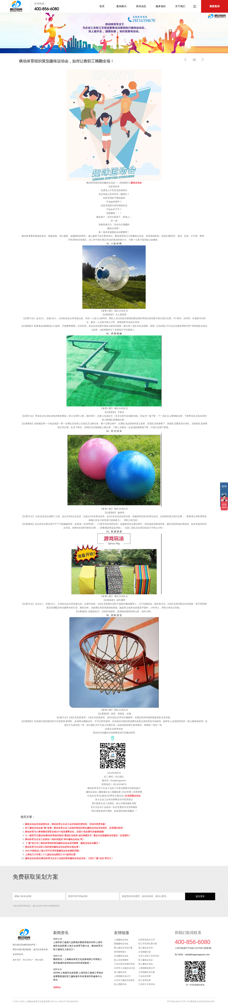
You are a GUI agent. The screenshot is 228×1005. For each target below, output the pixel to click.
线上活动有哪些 (121, 960)
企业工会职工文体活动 (148, 956)
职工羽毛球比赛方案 (147, 943)
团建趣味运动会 (121, 943)
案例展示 (121, 6)
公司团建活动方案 (146, 972)
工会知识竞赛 (144, 976)
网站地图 (39, 960)
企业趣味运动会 (121, 956)
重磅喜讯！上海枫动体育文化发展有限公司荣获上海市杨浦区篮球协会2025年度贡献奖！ (78, 959)
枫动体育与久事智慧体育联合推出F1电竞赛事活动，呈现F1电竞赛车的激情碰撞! (64, 831)
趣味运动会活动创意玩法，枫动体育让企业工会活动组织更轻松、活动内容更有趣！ (66, 824)
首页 (101, 6)
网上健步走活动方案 (123, 948)
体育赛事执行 (120, 952)
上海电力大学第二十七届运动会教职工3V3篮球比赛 (50, 854)
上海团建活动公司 (122, 976)
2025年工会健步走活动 (124, 968)
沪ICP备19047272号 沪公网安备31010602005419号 (191, 1001)
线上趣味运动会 (145, 964)
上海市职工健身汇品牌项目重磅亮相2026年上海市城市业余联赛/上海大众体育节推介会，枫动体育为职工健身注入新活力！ (78, 944)
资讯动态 (141, 6)
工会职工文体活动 (146, 984)
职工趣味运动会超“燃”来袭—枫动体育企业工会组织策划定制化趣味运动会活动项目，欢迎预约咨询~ (74, 828)
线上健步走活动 (145, 948)
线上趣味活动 (120, 972)
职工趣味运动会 (145, 960)
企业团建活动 (144, 952)
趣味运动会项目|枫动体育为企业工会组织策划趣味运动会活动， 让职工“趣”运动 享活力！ (69, 858)
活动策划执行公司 (146, 939)
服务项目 (161, 6)
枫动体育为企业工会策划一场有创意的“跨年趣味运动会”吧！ (55, 839)
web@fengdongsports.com (197, 954)
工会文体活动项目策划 (124, 964)
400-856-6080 (46, 8)
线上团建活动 (120, 984)
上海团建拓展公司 (146, 968)
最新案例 (214, 6)
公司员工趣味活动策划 (124, 980)
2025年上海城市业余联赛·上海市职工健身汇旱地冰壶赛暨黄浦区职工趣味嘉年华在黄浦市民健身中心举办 (78, 974)
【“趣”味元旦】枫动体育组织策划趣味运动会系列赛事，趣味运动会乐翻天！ (62, 843)
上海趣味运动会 (121, 939)
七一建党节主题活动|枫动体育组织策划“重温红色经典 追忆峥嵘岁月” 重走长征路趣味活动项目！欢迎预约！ (78, 835)
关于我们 (180, 6)
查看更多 (57, 987)
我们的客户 (28, 960)
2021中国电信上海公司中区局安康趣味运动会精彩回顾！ (53, 850)
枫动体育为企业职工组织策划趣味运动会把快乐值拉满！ (52, 847)
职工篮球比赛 (144, 980)
